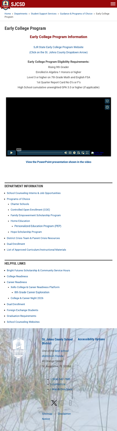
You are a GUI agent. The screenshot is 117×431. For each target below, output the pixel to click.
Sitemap (47, 412)
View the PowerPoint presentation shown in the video (58, 162)
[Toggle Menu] (113, 3)
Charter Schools (20, 203)
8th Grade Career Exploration (31, 291)
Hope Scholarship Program (27, 232)
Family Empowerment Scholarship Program (37, 215)
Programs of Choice (19, 198)
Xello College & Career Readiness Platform (36, 286)
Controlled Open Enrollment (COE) (31, 209)
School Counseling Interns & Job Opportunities (35, 193)
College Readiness (18, 275)
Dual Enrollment (16, 243)
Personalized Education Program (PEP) (37, 225)
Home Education (21, 220)
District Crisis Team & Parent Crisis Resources (34, 237)
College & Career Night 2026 (28, 297)
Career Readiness (17, 281)
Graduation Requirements (22, 315)
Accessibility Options (91, 338)
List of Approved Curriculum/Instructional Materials (38, 249)
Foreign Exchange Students (23, 309)
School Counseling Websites (24, 320)
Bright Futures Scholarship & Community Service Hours (40, 270)
